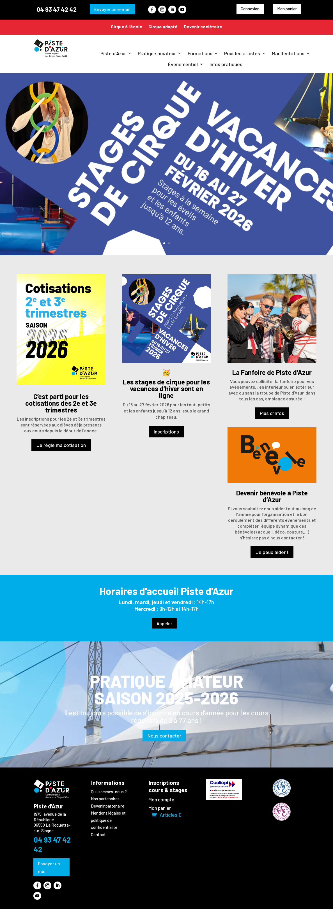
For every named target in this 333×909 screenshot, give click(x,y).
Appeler (164, 623)
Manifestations (288, 53)
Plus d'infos (272, 413)
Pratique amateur (157, 53)
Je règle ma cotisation (61, 445)
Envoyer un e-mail (112, 9)
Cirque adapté (163, 26)
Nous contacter (164, 735)
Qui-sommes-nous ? (109, 791)
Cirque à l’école (126, 26)
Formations (200, 53)
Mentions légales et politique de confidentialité (108, 820)
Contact (98, 834)
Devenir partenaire (107, 805)
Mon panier (287, 8)
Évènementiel (183, 64)
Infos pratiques (226, 64)
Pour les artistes (242, 53)
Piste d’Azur (113, 53)
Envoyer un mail (49, 867)
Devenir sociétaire (203, 26)
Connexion (250, 8)
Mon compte (161, 799)
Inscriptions (166, 431)
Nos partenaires (105, 798)
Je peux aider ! (272, 552)
